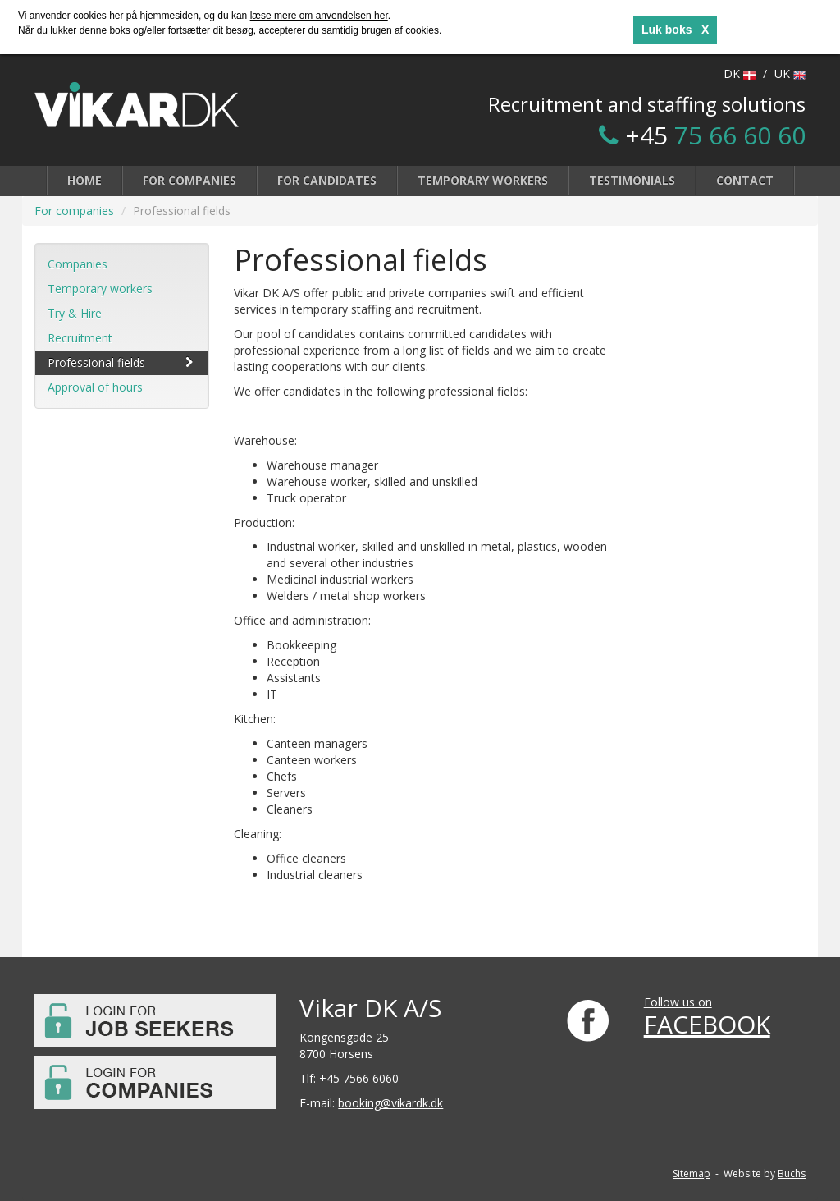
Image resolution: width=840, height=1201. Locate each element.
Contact (745, 180)
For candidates (327, 180)
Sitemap (691, 1173)
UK (790, 73)
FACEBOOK (707, 1024)
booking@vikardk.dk (390, 1103)
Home (84, 180)
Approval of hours (95, 387)
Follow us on (678, 1002)
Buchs (792, 1173)
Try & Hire (75, 313)
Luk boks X (675, 29)
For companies (189, 180)
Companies (77, 264)
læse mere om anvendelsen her (319, 15)
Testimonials (632, 180)
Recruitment (80, 338)
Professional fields (122, 362)
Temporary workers (483, 180)
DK (740, 73)
